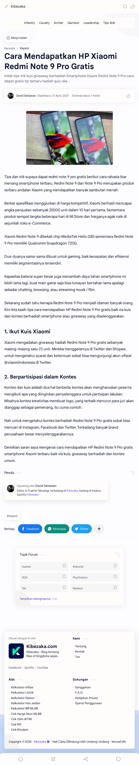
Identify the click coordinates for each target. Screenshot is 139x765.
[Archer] (58, 22)
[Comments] (118, 759)
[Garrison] (73, 22)
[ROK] (44, 577)
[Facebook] (15, 668)
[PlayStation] (95, 577)
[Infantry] (29, 22)
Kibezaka (18, 6)
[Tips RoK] (109, 22)
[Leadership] (91, 22)
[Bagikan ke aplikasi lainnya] (99, 528)
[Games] (44, 566)
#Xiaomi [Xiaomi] (12, 516)
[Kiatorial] (95, 566)
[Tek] (44, 588)
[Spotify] (29, 668)
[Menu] (53, 759)
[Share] (86, 759)
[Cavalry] (44, 22)
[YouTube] (42, 668)
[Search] (125, 6)
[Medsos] (95, 588)
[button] (132, 6)
